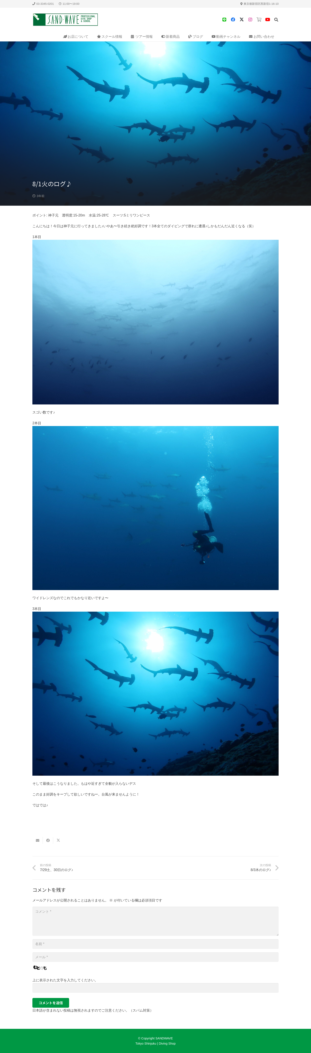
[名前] (155, 944)
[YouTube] (267, 19)
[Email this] (37, 840)
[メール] (155, 957)
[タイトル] (224, 19)
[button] (276, 19)
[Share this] (48, 840)
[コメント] (155, 921)
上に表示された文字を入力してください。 (65, 980)
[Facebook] (233, 19)
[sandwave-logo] (65, 20)
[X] (241, 19)
